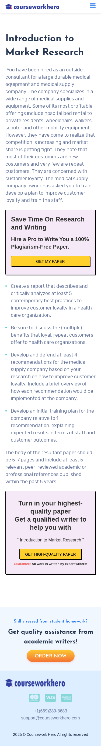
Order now (51, 656)
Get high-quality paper (50, 554)
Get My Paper (50, 261)
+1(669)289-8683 (50, 711)
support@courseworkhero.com (50, 718)
